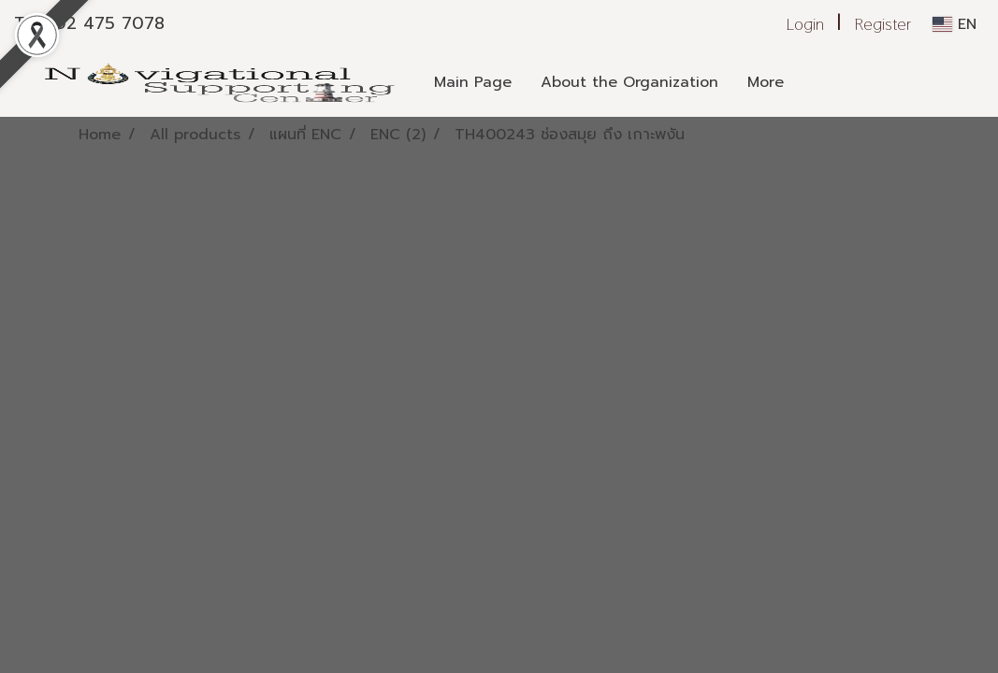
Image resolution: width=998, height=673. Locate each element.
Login (805, 24)
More (765, 82)
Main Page (473, 82)
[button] (814, 82)
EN (954, 24)
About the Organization (629, 82)
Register (883, 24)
